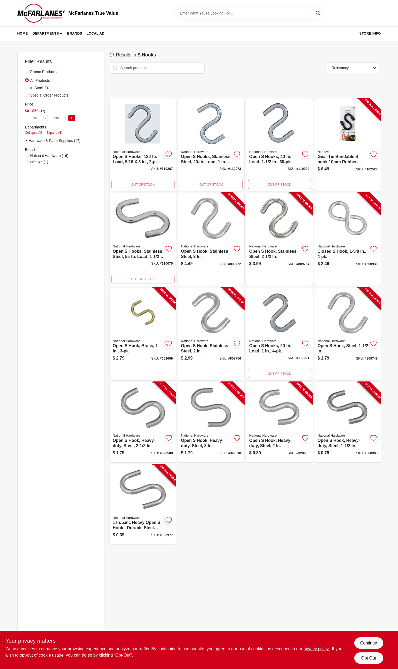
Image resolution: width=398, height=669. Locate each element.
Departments (45, 33)
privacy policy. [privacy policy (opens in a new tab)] (316, 649)
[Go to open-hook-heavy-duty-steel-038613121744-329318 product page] (211, 422)
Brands (74, 33)
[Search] (318, 12)
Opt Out (368, 658)
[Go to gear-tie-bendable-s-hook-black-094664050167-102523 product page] (347, 144)
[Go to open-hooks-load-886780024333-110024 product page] (279, 144)
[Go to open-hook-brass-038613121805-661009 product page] (143, 334)
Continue (368, 643)
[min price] (34, 118)
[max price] (56, 118)
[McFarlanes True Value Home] (41, 13)
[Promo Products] (27, 71)
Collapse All (33, 133)
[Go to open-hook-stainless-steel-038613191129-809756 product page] (211, 334)
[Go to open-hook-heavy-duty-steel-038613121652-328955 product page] (279, 422)
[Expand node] (27, 140)
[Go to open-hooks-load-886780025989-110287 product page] (143, 144)
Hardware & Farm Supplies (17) (55, 140)
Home (22, 33)
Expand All (54, 133)
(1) (39, 162)
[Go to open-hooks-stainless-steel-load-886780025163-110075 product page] (143, 239)
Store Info (370, 33)
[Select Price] (71, 118)
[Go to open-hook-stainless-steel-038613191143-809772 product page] (211, 239)
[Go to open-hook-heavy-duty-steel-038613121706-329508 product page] (143, 422)
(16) (49, 156)
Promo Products (43, 71)
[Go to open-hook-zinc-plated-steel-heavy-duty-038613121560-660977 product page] (143, 504)
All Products (40, 80)
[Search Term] (249, 13)
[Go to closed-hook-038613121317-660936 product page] (347, 239)
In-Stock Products (45, 88)
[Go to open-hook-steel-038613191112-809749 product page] (347, 334)
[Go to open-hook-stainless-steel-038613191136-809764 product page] (279, 239)
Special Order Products (49, 95)
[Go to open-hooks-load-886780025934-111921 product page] (279, 334)
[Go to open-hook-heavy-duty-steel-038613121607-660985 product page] (347, 422)
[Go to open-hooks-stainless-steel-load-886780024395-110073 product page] (211, 144)
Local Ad (95, 33)
